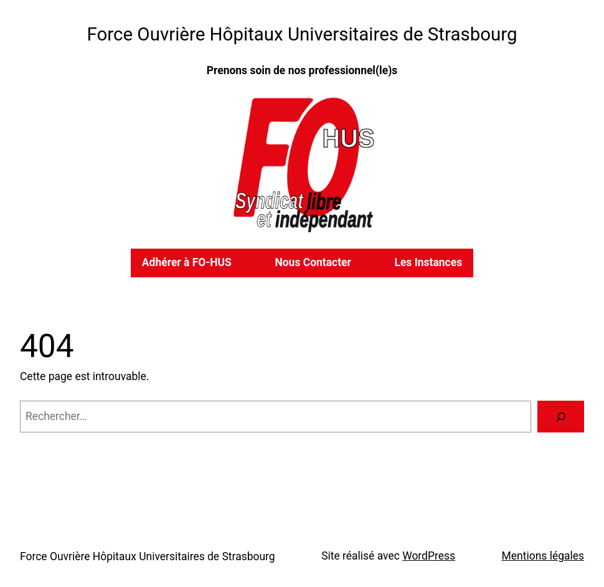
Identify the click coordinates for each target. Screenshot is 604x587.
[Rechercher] (560, 416)
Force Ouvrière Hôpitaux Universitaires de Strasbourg (302, 34)
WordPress (428, 556)
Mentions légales (543, 556)
